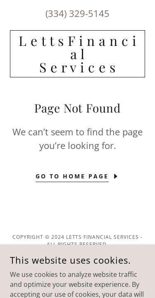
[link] (77, 53)
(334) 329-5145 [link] (77, 13)
